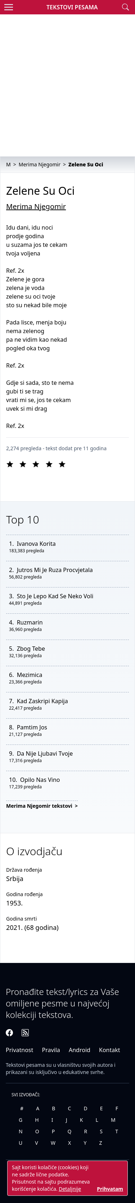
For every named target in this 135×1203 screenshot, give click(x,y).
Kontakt (109, 1050)
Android (79, 1050)
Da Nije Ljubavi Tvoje (45, 753)
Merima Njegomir (36, 206)
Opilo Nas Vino (40, 780)
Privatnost (19, 1050)
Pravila (51, 1050)
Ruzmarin (30, 622)
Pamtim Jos (32, 727)
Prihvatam (110, 1188)
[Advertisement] (67, 85)
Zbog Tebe (31, 649)
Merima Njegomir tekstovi (39, 805)
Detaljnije (70, 1188)
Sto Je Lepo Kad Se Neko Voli (55, 596)
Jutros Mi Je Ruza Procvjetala (55, 570)
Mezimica (29, 675)
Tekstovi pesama (25, 1064)
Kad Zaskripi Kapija (42, 701)
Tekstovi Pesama (72, 7)
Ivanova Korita (36, 544)
